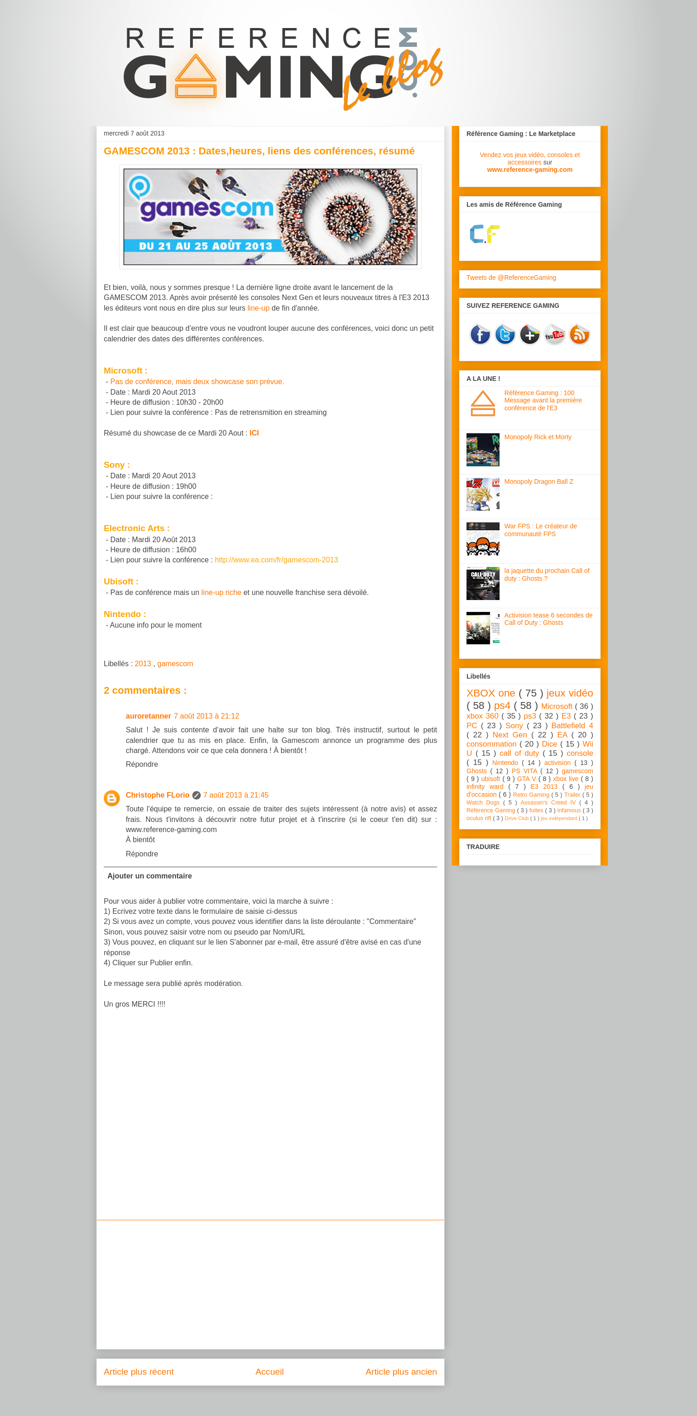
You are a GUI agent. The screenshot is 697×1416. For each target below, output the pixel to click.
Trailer (573, 795)
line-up (258, 308)
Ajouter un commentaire (149, 876)
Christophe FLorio (158, 795)
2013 (144, 664)
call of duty (521, 753)
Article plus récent (139, 1371)
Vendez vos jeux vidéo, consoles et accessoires (530, 158)
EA (564, 735)
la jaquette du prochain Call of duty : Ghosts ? (547, 574)
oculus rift (480, 818)
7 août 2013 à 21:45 (236, 795)
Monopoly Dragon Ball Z (539, 481)
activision (559, 762)
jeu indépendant (560, 818)
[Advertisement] (270, 1284)
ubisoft (491, 778)
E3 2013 (546, 786)
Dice (551, 744)
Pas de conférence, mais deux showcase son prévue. (197, 381)
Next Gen (512, 735)
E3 (568, 716)
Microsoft (558, 706)
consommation (493, 744)
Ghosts (478, 771)
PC (474, 725)
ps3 (531, 716)
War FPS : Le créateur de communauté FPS (541, 530)
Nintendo (507, 762)
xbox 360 (484, 716)
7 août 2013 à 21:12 (206, 716)
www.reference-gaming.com (530, 169)
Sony (516, 725)
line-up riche (222, 592)
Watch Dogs (485, 802)
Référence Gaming (492, 810)
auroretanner (148, 716)
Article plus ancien (401, 1371)
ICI (254, 433)
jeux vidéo (569, 693)
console (580, 753)
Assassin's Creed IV (550, 802)
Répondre (142, 764)
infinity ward (487, 786)
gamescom (175, 664)
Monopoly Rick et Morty (538, 437)
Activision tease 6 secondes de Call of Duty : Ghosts (549, 619)
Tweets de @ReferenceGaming (511, 277)
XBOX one (493, 693)
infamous (570, 810)
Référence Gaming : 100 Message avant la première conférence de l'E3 (543, 400)
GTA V (527, 778)
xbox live (567, 778)
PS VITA (526, 771)
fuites (537, 810)
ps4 (504, 705)
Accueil (269, 1371)
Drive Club (517, 818)
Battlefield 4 (572, 725)
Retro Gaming (532, 795)
